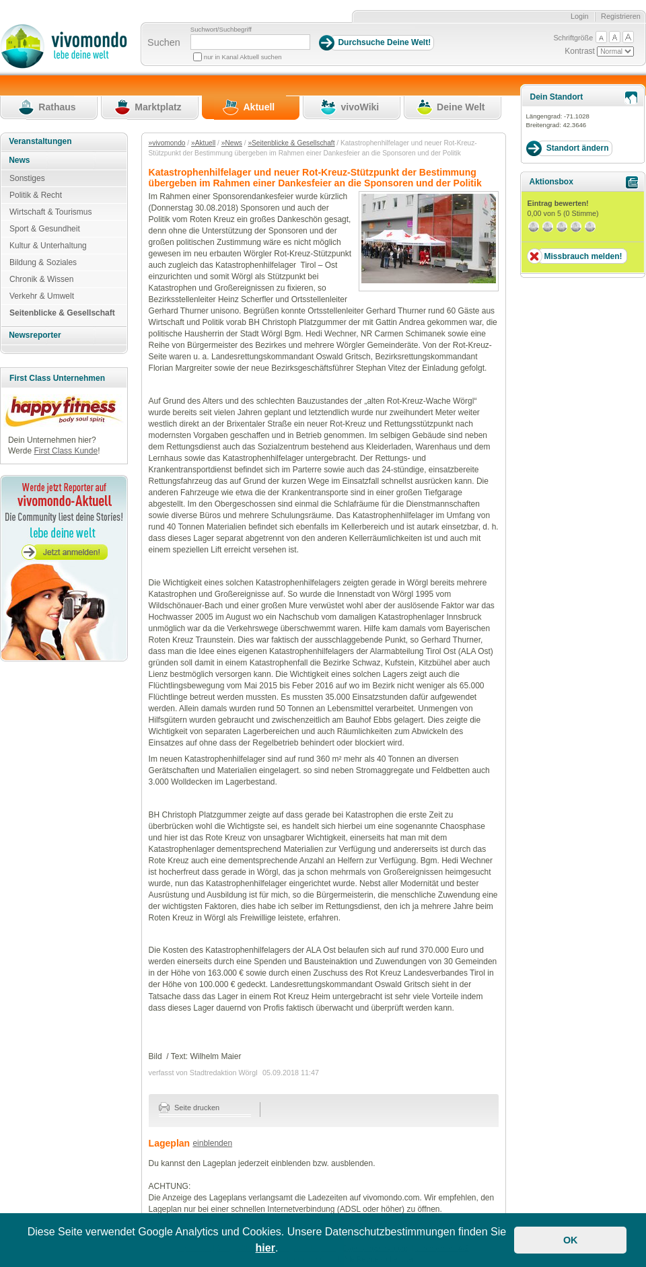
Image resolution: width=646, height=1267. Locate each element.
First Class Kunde (66, 451)
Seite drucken (189, 1107)
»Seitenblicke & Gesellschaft (291, 143)
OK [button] (570, 1240)
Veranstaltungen (40, 141)
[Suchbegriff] (250, 42)
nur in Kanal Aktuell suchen (243, 57)
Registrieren (621, 16)
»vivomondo (167, 143)
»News (231, 143)
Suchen (163, 42)
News (19, 160)
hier (265, 1248)
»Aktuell (203, 143)
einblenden (212, 1143)
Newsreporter (35, 335)
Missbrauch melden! (583, 256)
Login (580, 16)
